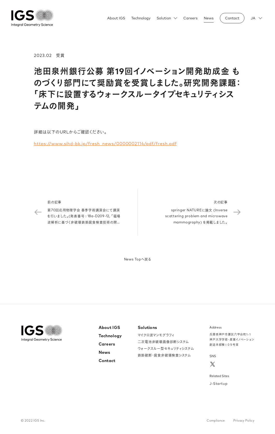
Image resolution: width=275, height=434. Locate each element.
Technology (140, 18)
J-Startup (218, 383)
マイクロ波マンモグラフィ (156, 335)
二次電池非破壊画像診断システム (163, 342)
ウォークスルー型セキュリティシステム (166, 348)
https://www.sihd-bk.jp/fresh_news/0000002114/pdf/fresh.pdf (105, 143)
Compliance (216, 420)
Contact (107, 360)
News (209, 18)
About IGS (116, 18)
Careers (190, 18)
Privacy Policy (243, 420)
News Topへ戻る (137, 259)
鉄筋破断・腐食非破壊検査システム (164, 355)
